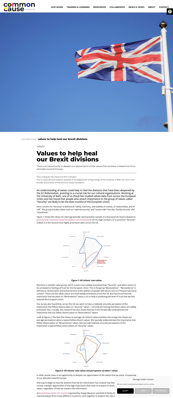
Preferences (161, 391)
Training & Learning (78, 7)
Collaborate (117, 7)
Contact (164, 7)
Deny (143, 391)
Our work (57, 7)
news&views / (29, 139)
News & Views (136, 7)
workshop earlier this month (54, 393)
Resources (99, 7)
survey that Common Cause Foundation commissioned (63, 219)
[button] (170, 11)
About (151, 7)
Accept (125, 391)
